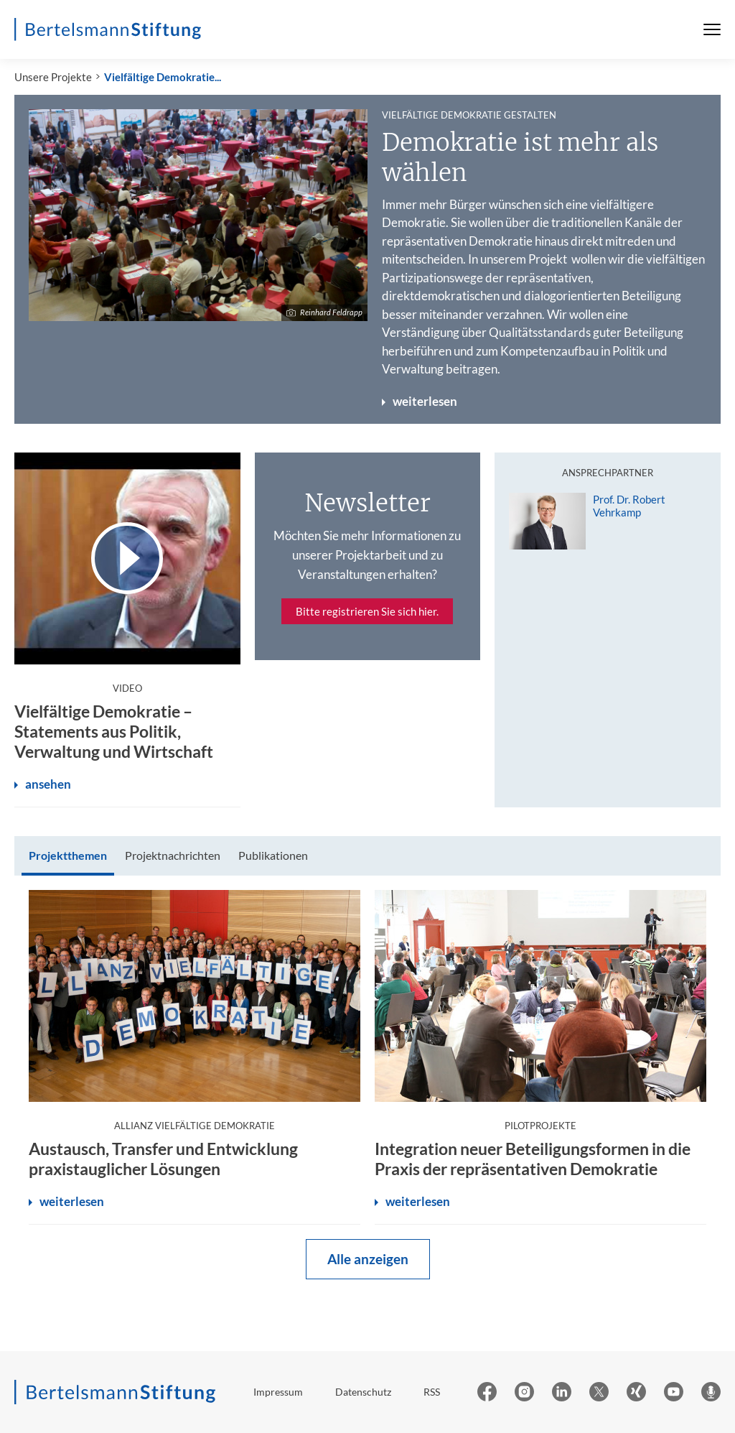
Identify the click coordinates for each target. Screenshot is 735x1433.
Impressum (278, 1392)
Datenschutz (363, 1392)
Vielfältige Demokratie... (162, 76)
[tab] (68, 856)
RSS (431, 1392)
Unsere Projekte (53, 76)
